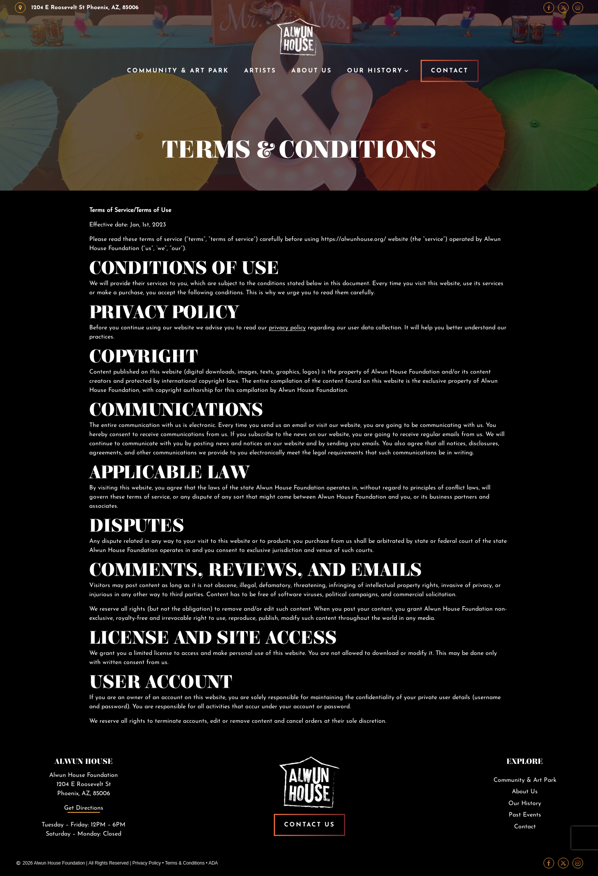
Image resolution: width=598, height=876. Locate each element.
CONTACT (449, 71)
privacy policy (287, 328)
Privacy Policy (146, 863)
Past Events (525, 815)
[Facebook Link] (548, 7)
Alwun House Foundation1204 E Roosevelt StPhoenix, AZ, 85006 (83, 784)
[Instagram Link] (577, 7)
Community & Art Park (178, 71)
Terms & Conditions (184, 863)
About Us (311, 71)
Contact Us (309, 825)
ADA (213, 863)
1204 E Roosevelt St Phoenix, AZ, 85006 (76, 7)
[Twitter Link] (563, 7)
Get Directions (83, 808)
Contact (525, 827)
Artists (260, 71)
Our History (375, 71)
